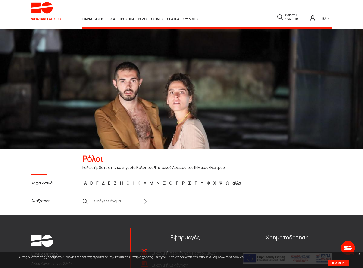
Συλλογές (190, 19)
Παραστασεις (93, 19)
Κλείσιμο (338, 263)
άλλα (236, 183)
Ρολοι (142, 19)
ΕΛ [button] (324, 18)
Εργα (111, 19)
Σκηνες (157, 19)
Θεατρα (173, 19)
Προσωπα (126, 19)
